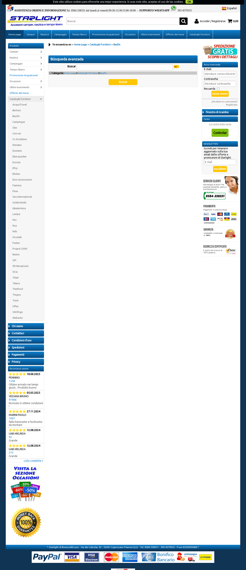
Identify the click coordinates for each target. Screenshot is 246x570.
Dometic (17, 144)
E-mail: (208, 62)
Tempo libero (79, 27)
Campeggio (60, 27)
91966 (13, 392)
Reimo (16, 247)
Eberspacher (19, 149)
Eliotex (16, 166)
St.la (14, 264)
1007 (12, 411)
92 (10, 430)
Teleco (16, 276)
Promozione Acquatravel (105, 27)
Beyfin (16, 109)
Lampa (16, 207)
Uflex (15, 299)
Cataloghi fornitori (200, 27)
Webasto (17, 311)
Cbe (14, 121)
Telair (15, 270)
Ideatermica (19, 201)
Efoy (15, 161)
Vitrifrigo (17, 305)
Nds (14, 224)
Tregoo (16, 288)
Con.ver (16, 126)
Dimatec (17, 138)
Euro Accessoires (22, 172)
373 (11, 445)
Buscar (71, 59)
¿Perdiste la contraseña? (224, 95)
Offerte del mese (175, 27)
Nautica (45, 27)
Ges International (22, 190)
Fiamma (16, 178)
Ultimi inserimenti (150, 27)
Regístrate (231, 98)
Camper (31, 27)
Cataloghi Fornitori (20, 92)
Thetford (17, 282)
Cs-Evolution (19, 132)
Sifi (14, 253)
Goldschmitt (19, 195)
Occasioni (130, 27)
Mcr (14, 213)
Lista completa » (33, 453)
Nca (14, 218)
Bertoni (16, 103)
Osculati (17, 230)
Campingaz (18, 115)
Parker (16, 236)
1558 (12, 374)
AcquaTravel (19, 97)
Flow (15, 184)
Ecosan (16, 155)
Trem (15, 293)
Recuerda (209, 82)
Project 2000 (19, 242)
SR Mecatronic (20, 259)
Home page (14, 27)
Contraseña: (211, 72)
